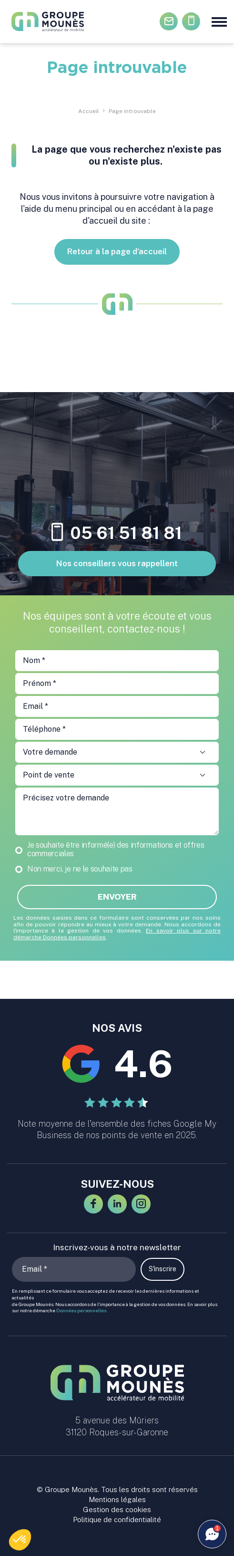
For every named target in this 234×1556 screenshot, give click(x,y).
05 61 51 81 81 (116, 533)
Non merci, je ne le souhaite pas (79, 869)
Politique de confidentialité (117, 1519)
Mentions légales (117, 1499)
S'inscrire (162, 1269)
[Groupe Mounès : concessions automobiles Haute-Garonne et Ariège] (64, 21)
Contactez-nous (168, 21)
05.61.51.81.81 (191, 21)
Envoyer (117, 897)
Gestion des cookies (117, 1509)
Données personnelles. (81, 1310)
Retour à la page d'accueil (117, 251)
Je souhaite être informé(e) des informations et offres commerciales (115, 849)
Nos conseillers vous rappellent (117, 563)
